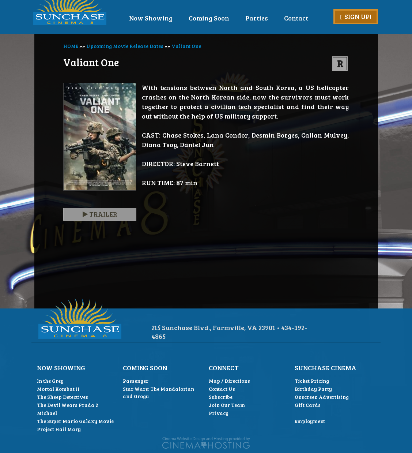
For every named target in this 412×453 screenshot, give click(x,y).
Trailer (100, 214)
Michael (47, 412)
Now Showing (166, 18)
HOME (70, 45)
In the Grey (50, 380)
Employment (310, 421)
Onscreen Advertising (322, 396)
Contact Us (222, 388)
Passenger (135, 380)
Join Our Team (227, 404)
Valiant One (186, 45)
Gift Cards (308, 404)
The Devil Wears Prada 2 (67, 404)
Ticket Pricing (312, 380)
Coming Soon (224, 18)
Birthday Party (313, 388)
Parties (272, 18)
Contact (311, 18)
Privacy (218, 412)
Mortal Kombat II (58, 388)
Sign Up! (355, 16)
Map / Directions (229, 380)
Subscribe (221, 396)
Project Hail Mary (59, 429)
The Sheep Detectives (62, 396)
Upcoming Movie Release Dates (124, 45)
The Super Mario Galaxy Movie (75, 421)
